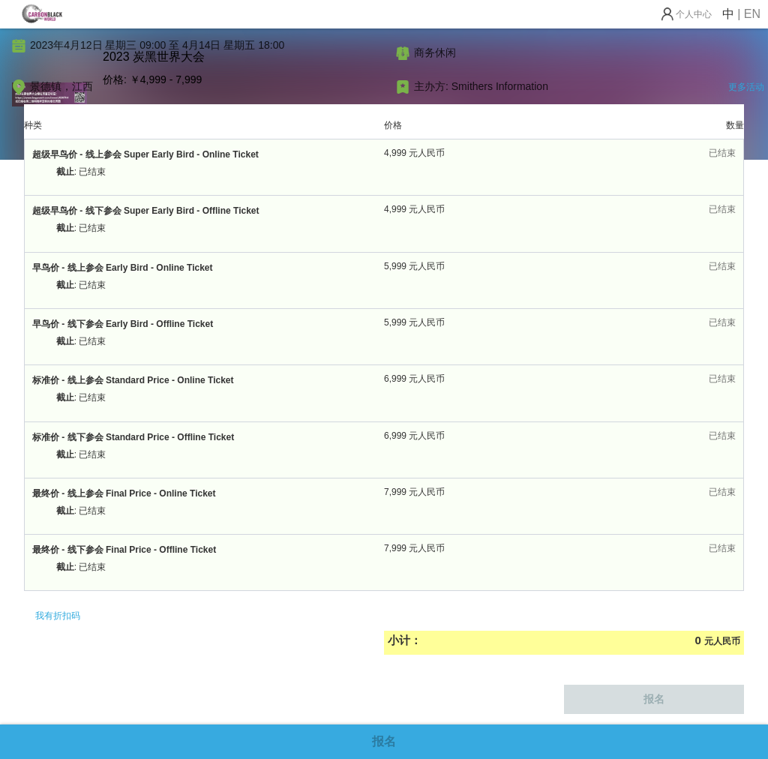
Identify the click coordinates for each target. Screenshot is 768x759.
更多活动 (746, 87)
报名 (384, 741)
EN (752, 14)
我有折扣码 (57, 615)
